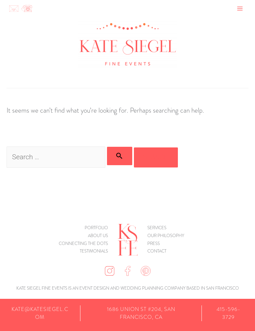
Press (153, 243)
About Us (98, 235)
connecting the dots (83, 243)
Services (156, 228)
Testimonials (94, 251)
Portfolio (96, 228)
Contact (156, 251)
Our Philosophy (165, 235)
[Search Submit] (119, 156)
